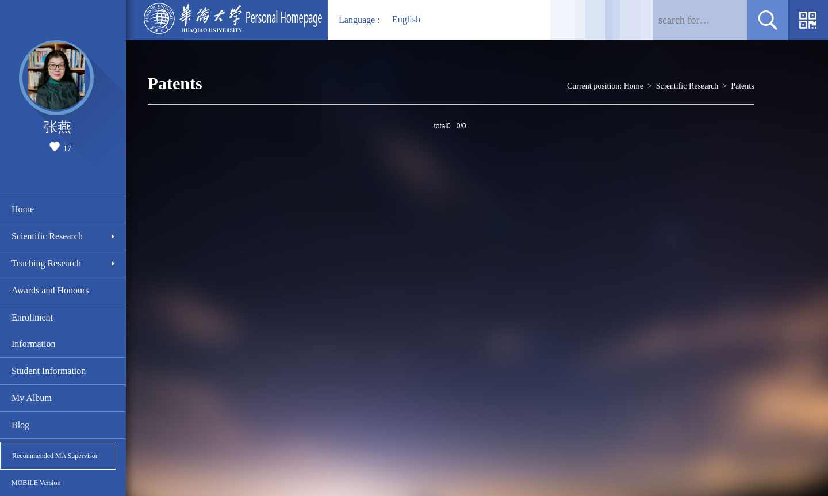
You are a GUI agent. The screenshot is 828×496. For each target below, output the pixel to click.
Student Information (49, 371)
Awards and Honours (50, 290)
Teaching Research (46, 263)
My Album (32, 398)
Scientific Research (47, 236)
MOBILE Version (36, 483)
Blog (20, 425)
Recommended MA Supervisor (55, 456)
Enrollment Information (33, 330)
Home (23, 209)
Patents (742, 86)
